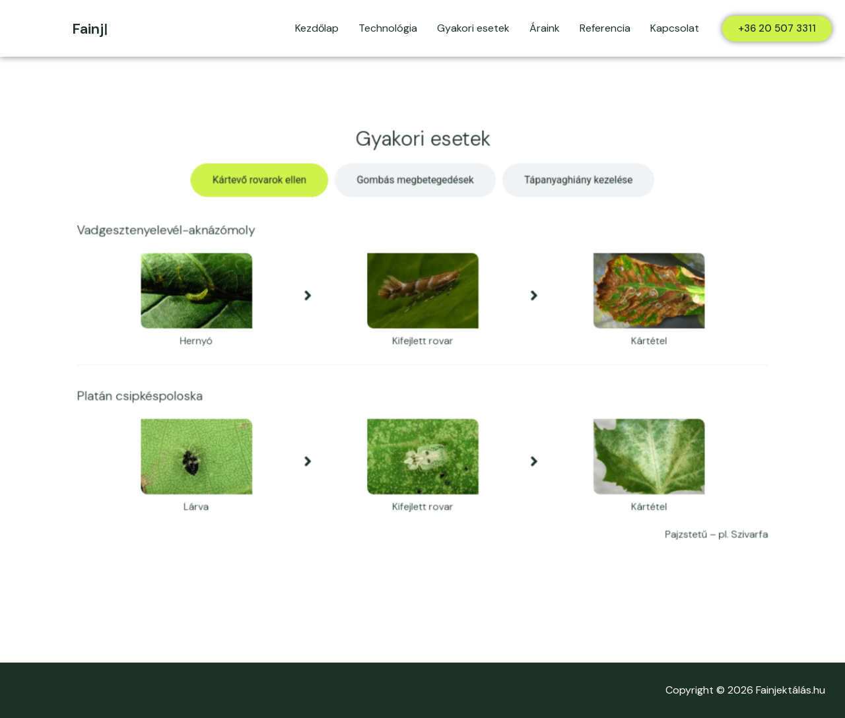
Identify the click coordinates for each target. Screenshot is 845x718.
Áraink (544, 28)
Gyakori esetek (473, 28)
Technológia (387, 28)
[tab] (268, 189)
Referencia (605, 28)
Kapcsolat (674, 28)
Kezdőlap (317, 28)
